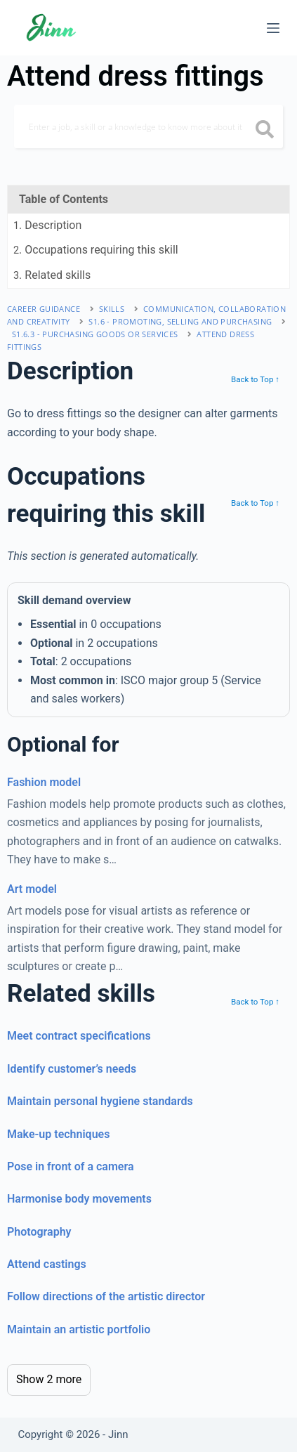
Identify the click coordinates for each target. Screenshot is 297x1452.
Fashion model (44, 782)
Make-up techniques (58, 1134)
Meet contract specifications (79, 1035)
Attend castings (46, 1264)
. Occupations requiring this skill (95, 249)
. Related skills (52, 275)
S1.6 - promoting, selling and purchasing (180, 321)
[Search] (148, 126)
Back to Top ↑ (255, 379)
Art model (32, 889)
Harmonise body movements (79, 1198)
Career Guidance (43, 308)
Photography (39, 1231)
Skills (111, 308)
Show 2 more (48, 1379)
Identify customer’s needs (71, 1068)
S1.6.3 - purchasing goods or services (95, 334)
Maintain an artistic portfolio (78, 1329)
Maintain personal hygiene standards (100, 1101)
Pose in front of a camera (70, 1166)
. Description (47, 225)
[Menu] (273, 28)
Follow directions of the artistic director (106, 1296)
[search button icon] (264, 131)
